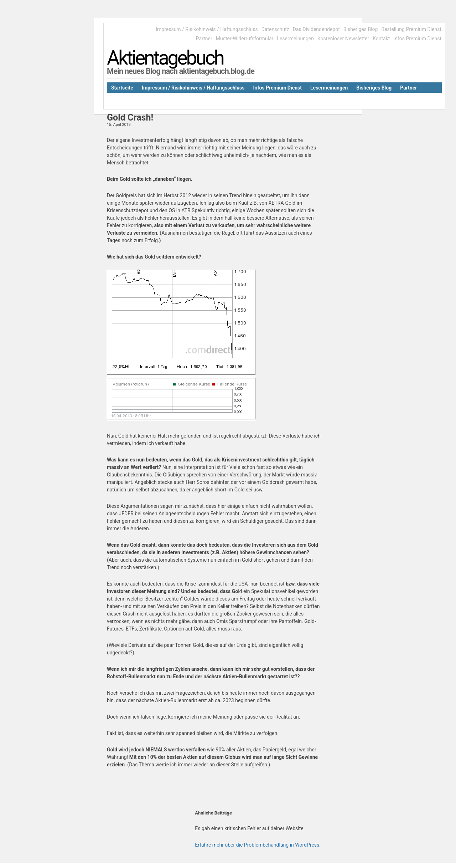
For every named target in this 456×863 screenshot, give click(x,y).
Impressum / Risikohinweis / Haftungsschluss (207, 29)
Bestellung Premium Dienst (411, 29)
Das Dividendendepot (316, 29)
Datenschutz (275, 29)
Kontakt (381, 38)
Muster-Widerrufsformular (245, 38)
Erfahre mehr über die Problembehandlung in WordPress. (258, 845)
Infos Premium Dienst (417, 38)
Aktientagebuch (165, 57)
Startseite (122, 88)
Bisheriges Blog (360, 29)
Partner (204, 38)
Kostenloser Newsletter (343, 38)
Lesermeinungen (295, 38)
